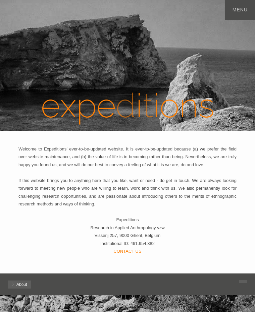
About (21, 284)
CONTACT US (127, 251)
